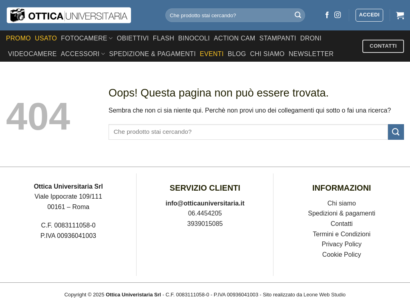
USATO (46, 38)
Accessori (83, 54)
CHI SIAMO (267, 53)
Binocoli (194, 38)
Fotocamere (87, 38)
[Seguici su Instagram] (337, 15)
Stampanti (277, 38)
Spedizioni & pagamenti (341, 213)
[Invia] (298, 15)
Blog (237, 53)
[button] (369, 15)
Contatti (342, 223)
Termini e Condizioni (341, 234)
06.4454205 (205, 213)
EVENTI (212, 53)
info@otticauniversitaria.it (205, 203)
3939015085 (205, 223)
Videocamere (32, 53)
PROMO (18, 38)
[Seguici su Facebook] (327, 15)
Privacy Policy (342, 244)
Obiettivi (133, 38)
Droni (311, 38)
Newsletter (311, 53)
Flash (163, 38)
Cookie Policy (341, 254)
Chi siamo (342, 203)
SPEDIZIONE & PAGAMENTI (152, 53)
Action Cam (234, 38)
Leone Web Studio (324, 295)
